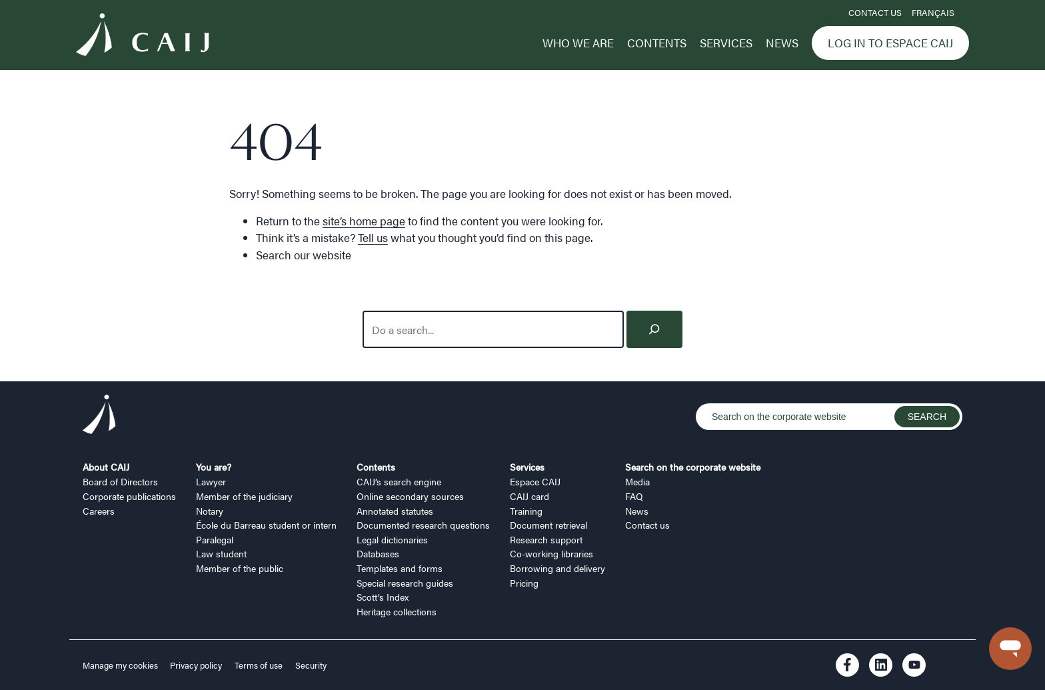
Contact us (875, 13)
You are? (213, 466)
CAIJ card (529, 496)
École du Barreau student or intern (266, 524)
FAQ (634, 496)
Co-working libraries (551, 553)
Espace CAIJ (535, 481)
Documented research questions (423, 524)
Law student (221, 553)
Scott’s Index (383, 596)
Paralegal (214, 539)
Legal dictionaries (392, 539)
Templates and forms (400, 568)
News (782, 43)
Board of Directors (120, 481)
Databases (378, 553)
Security (311, 665)
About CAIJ (106, 466)
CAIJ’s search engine (399, 481)
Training (526, 510)
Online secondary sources (410, 496)
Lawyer (211, 481)
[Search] (654, 330)
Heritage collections (397, 611)
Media (637, 481)
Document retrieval (548, 524)
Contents (656, 43)
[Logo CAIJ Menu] (142, 36)
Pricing (524, 582)
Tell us (373, 237)
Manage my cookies (121, 665)
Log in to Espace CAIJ (890, 43)
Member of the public (239, 568)
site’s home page (364, 221)
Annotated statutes (395, 510)
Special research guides (405, 582)
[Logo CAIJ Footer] (99, 416)
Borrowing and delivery (557, 568)
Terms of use (259, 665)
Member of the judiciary (244, 496)
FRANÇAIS (933, 13)
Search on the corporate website (692, 466)
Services (726, 43)
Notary (209, 510)
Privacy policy (196, 665)
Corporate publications (129, 496)
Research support (546, 539)
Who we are (578, 43)
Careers (99, 510)
